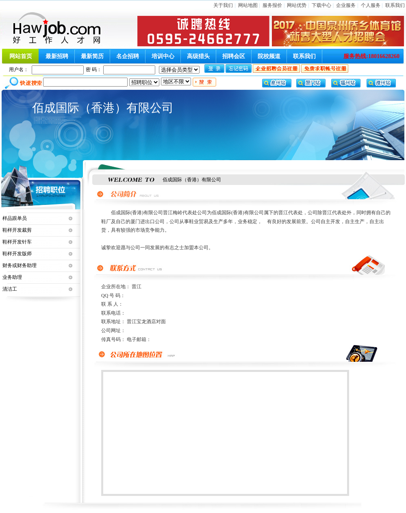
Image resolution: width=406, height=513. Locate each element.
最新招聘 (57, 56)
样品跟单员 (14, 218)
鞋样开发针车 (17, 242)
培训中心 (163, 56)
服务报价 (272, 5)
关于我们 (223, 5)
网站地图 (248, 5)
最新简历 (92, 56)
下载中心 (321, 5)
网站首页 (20, 56)
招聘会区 (233, 56)
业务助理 (12, 277)
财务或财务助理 (19, 265)
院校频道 (269, 56)
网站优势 (296, 5)
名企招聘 (127, 56)
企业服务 (346, 5)
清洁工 (9, 289)
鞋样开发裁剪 (17, 230)
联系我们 (395, 5)
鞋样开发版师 (17, 253)
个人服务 (370, 5)
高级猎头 (198, 56)
